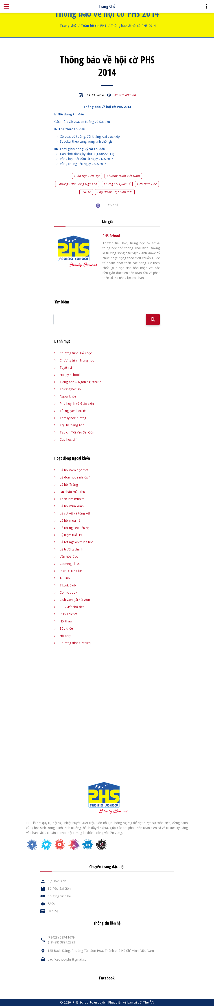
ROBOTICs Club (71, 571)
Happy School (70, 375)
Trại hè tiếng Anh (72, 425)
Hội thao (66, 621)
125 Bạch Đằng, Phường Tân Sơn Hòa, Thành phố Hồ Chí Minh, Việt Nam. (101, 950)
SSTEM (86, 192)
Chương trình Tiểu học (76, 353)
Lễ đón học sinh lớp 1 (75, 477)
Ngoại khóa (68, 396)
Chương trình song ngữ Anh (77, 184)
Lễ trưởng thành (71, 549)
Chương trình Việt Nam (123, 176)
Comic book (68, 592)
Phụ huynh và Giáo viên (77, 403)
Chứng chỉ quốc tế (117, 184)
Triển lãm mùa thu (73, 499)
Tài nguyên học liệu (73, 411)
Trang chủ (68, 25)
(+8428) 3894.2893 (61, 942)
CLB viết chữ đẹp (72, 607)
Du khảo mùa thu (72, 492)
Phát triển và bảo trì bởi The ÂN (131, 1002)
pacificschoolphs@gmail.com (69, 959)
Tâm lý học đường (73, 418)
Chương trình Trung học (77, 360)
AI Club (65, 578)
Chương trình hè (59, 896)
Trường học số (70, 389)
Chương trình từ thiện (75, 643)
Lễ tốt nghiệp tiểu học (75, 527)
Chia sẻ (113, 205)
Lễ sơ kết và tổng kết (75, 513)
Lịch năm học (147, 184)
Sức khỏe (66, 628)
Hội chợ (65, 635)
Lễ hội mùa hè (70, 520)
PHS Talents (68, 614)
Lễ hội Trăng (69, 484)
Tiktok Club (68, 585)
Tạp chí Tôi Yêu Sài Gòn (77, 432)
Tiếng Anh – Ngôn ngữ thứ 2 (80, 382)
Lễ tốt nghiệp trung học (76, 542)
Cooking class (70, 563)
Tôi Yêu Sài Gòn (59, 888)
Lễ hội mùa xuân (72, 506)
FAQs (51, 903)
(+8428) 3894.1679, (62, 937)
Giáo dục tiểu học (87, 176)
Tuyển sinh (67, 367)
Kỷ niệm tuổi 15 (71, 535)
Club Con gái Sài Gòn (75, 599)
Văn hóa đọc (69, 556)
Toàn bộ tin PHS (93, 25)
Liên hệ (53, 911)
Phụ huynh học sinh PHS (114, 192)
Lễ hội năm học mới (74, 470)
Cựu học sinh (69, 439)
